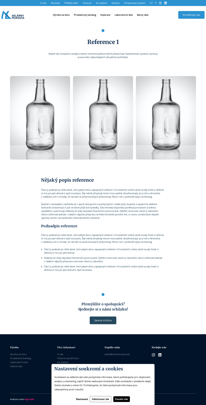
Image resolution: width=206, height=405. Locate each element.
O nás (43, 3)
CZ (151, 3)
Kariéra (115, 3)
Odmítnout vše (100, 399)
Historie (87, 3)
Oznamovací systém (134, 3)
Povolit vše (121, 399)
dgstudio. (30, 399)
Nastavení (82, 399)
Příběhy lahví (71, 3)
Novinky (55, 3)
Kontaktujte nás (191, 14)
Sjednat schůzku (103, 320)
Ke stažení (101, 3)
